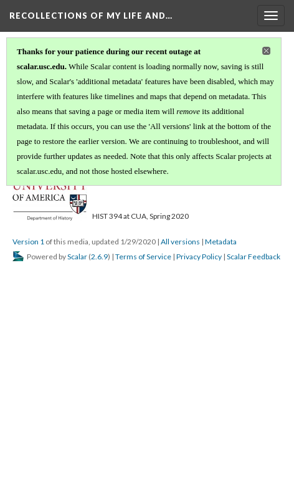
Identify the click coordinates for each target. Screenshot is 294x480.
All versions (180, 241)
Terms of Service (143, 256)
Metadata (221, 241)
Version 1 (28, 241)
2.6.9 (99, 256)
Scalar (77, 256)
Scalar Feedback (253, 256)
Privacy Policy (199, 256)
